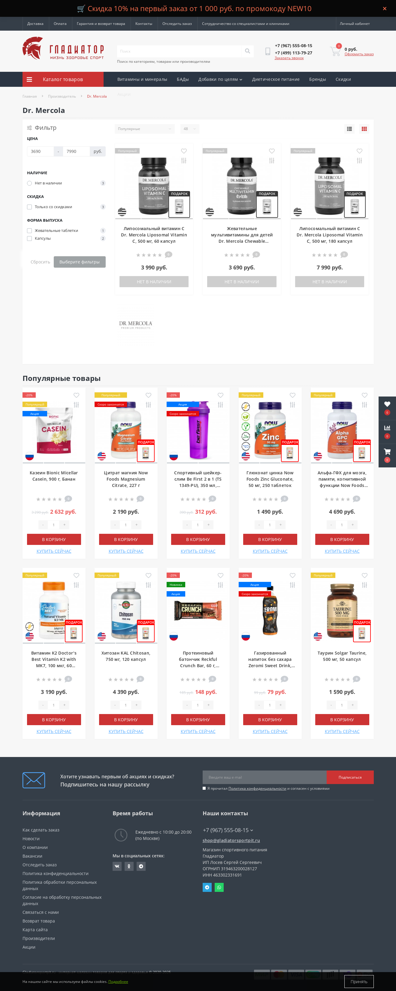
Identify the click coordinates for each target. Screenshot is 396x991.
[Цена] (40, 151)
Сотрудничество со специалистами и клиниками (245, 23)
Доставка (35, 23)
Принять (359, 981)
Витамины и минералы (142, 79)
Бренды (317, 79)
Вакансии (32, 856)
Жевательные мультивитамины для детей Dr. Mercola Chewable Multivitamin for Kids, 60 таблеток (242, 241)
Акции (124, 94)
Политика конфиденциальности (257, 788)
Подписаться (350, 777)
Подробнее (118, 981)
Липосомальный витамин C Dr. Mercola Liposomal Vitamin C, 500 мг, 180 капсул (330, 235)
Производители (39, 938)
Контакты (143, 23)
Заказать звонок (289, 57)
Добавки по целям (220, 79)
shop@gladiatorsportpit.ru (231, 840)
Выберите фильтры (79, 262)
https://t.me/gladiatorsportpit (141, 866)
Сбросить (40, 262)
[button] (387, 455)
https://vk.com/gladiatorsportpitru (117, 866)
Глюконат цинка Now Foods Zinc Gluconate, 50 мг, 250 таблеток (270, 479)
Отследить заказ (177, 23)
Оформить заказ (359, 53)
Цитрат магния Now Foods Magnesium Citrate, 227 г (126, 479)
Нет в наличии (154, 281)
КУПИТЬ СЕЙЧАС (54, 551)
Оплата (60, 23)
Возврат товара (39, 921)
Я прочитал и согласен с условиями (268, 788)
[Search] (247, 51)
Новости (31, 838)
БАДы (183, 79)
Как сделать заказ (41, 830)
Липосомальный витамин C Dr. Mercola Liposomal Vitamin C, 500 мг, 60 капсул (154, 235)
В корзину (54, 539)
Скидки (343, 79)
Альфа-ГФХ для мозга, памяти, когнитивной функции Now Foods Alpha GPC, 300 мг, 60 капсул (342, 485)
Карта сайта (35, 929)
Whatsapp (219, 887)
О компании (35, 847)
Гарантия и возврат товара (101, 23)
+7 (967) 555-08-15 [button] (228, 830)
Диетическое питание (276, 79)
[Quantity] (53, 524)
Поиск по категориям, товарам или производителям (163, 61)
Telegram (207, 887)
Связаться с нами (41, 912)
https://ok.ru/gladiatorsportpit (129, 866)
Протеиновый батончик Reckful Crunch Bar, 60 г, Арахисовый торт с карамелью (198, 665)
